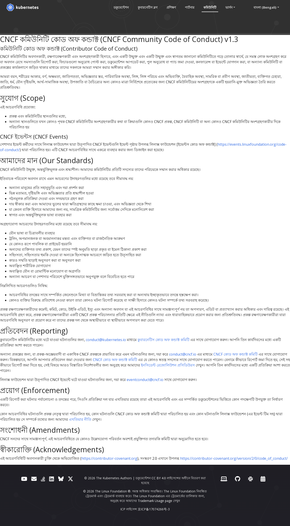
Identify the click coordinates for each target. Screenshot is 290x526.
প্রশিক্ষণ (171, 7)
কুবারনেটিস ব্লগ (147, 7)
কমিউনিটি (209, 7)
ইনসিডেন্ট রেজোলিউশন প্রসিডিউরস (168, 365)
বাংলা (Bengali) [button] (265, 7)
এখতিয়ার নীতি (80, 419)
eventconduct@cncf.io (145, 379)
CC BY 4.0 (159, 478)
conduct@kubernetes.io (106, 339)
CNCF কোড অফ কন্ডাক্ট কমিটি (235, 354)
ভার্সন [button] (228, 7)
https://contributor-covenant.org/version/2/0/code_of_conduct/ (234, 458)
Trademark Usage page (155, 501)
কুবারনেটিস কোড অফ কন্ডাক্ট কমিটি (163, 339)
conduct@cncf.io (182, 354)
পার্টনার (189, 7)
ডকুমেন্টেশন (121, 7)
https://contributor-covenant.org (109, 458)
